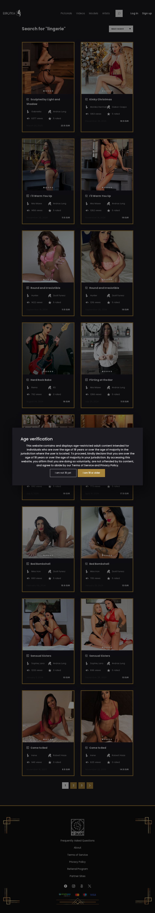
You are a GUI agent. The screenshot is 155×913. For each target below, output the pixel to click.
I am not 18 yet (62, 473)
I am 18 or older (92, 473)
